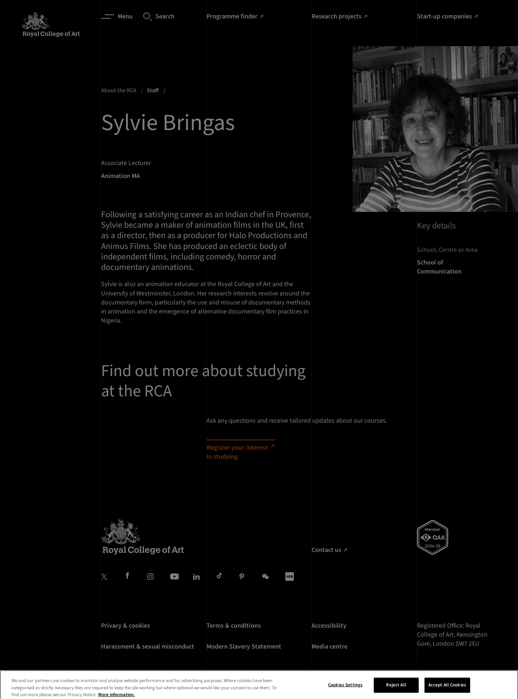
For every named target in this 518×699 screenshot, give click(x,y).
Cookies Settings (345, 690)
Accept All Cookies (447, 690)
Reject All (396, 690)
